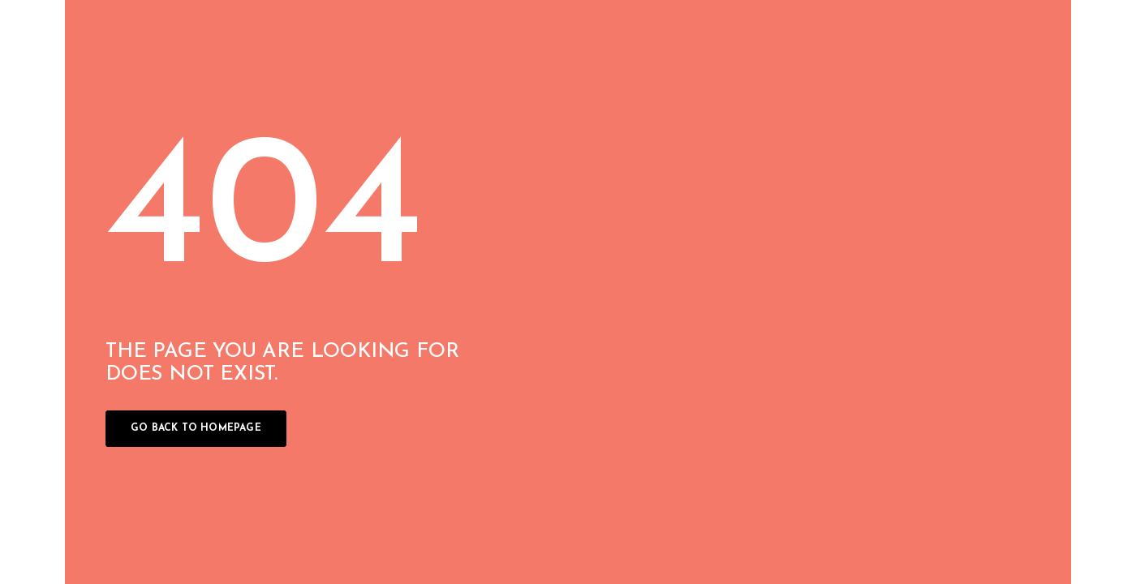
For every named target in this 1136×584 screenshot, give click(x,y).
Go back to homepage (196, 428)
